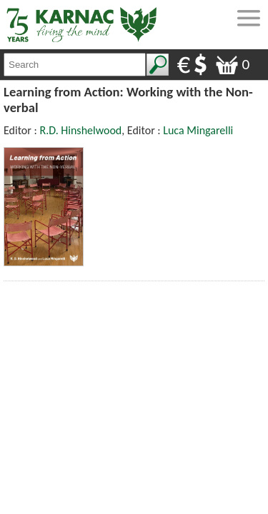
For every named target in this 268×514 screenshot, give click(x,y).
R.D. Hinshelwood (80, 130)
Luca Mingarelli (198, 130)
